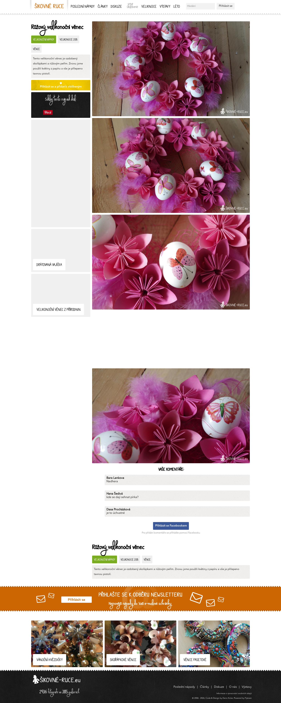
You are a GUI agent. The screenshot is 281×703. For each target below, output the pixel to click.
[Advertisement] (61, 173)
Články (103, 7)
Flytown (248, 698)
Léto (176, 7)
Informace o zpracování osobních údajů (234, 694)
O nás (233, 687)
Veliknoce (148, 7)
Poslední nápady (82, 7)
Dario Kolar (228, 698)
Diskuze (116, 7)
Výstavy (165, 7)
